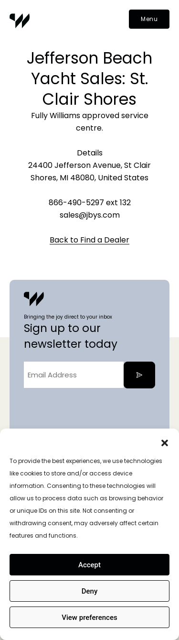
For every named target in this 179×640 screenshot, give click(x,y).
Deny (90, 591)
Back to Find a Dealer (89, 239)
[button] (164, 440)
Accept (89, 565)
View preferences (89, 617)
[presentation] (96, 414)
